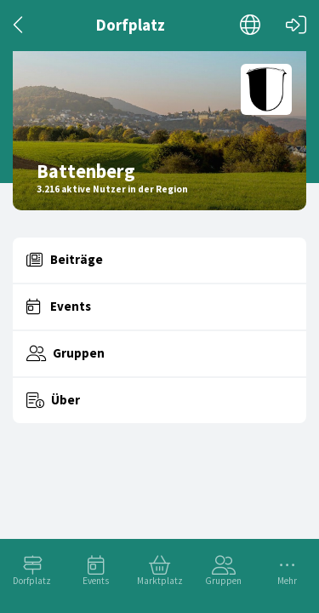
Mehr (287, 581)
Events (96, 581)
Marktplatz (160, 581)
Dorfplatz (32, 581)
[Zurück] (19, 25)
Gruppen (223, 581)
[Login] (296, 25)
